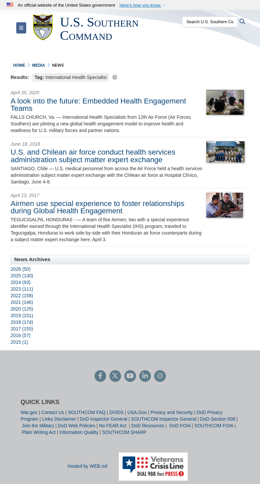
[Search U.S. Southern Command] (207, 22)
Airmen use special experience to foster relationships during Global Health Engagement (97, 207)
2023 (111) (22, 289)
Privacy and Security (172, 412)
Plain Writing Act (39, 432)
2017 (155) (22, 328)
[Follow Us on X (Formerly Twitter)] (115, 376)
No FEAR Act (113, 425)
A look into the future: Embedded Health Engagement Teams (98, 104)
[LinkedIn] (145, 376)
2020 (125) (22, 308)
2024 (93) (21, 282)
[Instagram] (160, 376)
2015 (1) (19, 342)
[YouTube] (130, 376)
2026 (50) (21, 269)
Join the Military (38, 425)
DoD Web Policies (77, 425)
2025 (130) (22, 275)
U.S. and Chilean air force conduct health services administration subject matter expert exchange (93, 156)
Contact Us (52, 412)
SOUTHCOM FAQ (87, 412)
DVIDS (116, 412)
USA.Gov (137, 412)
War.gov (29, 412)
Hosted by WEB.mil (87, 466)
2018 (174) (22, 322)
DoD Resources (147, 425)
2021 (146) (22, 302)
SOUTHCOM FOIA (213, 425)
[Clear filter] (130, 77)
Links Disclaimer (59, 419)
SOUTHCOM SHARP (124, 432)
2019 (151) (22, 315)
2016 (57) (21, 335)
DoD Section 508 (217, 419)
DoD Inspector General (103, 419)
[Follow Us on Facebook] (100, 376)
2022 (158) (22, 295)
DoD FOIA (179, 425)
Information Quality (78, 432)
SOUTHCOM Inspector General (163, 419)
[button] (143, 5)
